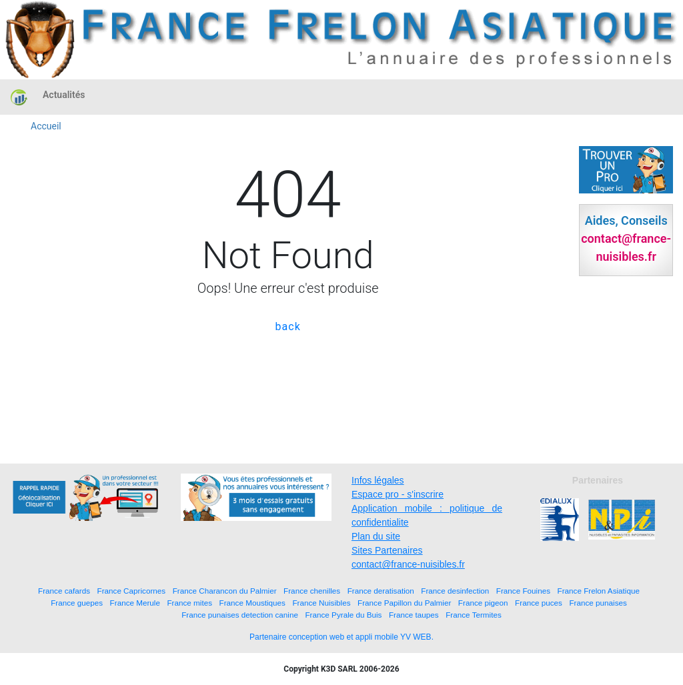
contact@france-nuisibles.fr (408, 564)
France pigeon (483, 602)
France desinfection (455, 590)
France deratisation (381, 590)
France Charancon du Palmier (225, 590)
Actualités (64, 94)
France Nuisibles (321, 602)
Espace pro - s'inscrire (398, 494)
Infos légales (378, 480)
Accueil (46, 126)
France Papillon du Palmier (404, 602)
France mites (189, 602)
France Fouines (523, 590)
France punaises (597, 602)
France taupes (414, 614)
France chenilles (311, 590)
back (288, 326)
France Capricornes (131, 590)
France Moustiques (252, 602)
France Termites (474, 614)
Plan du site (376, 536)
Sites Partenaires (387, 550)
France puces (538, 602)
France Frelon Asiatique (599, 590)
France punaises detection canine (239, 614)
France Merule (135, 602)
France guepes (77, 602)
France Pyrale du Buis (343, 614)
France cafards (64, 590)
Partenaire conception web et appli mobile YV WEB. (341, 637)
